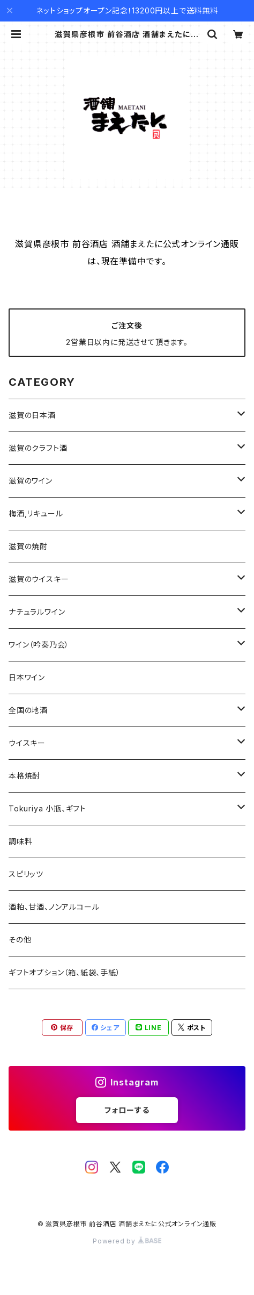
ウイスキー (27, 742)
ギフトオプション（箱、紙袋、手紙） (65, 972)
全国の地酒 (28, 710)
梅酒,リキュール (36, 513)
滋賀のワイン (31, 480)
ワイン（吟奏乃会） (39, 644)
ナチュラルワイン (37, 611)
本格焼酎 (24, 775)
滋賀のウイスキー (39, 579)
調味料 (20, 841)
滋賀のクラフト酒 (38, 447)
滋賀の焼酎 (28, 546)
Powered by (127, 1241)
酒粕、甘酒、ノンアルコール (54, 906)
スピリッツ (26, 874)
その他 (20, 939)
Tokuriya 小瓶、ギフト (47, 808)
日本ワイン (27, 677)
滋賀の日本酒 (32, 415)
